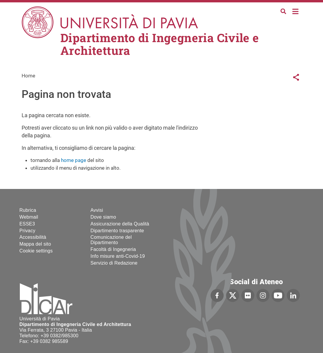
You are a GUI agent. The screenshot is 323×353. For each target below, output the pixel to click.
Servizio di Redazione (114, 262)
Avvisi (97, 210)
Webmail (29, 217)
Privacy (28, 230)
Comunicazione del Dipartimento (111, 240)
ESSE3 (27, 223)
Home (295, 11)
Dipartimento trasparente (117, 230)
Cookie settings (36, 250)
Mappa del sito (35, 244)
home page (73, 160)
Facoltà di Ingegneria (113, 249)
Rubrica (28, 210)
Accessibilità (33, 237)
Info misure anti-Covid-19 (118, 256)
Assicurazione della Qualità (120, 223)
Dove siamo (103, 217)
